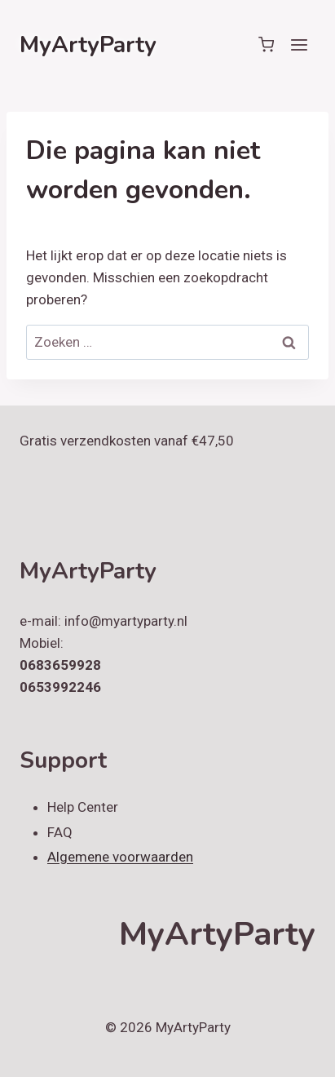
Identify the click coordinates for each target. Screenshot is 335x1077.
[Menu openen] (298, 44)
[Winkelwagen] (266, 44)
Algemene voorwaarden (120, 857)
